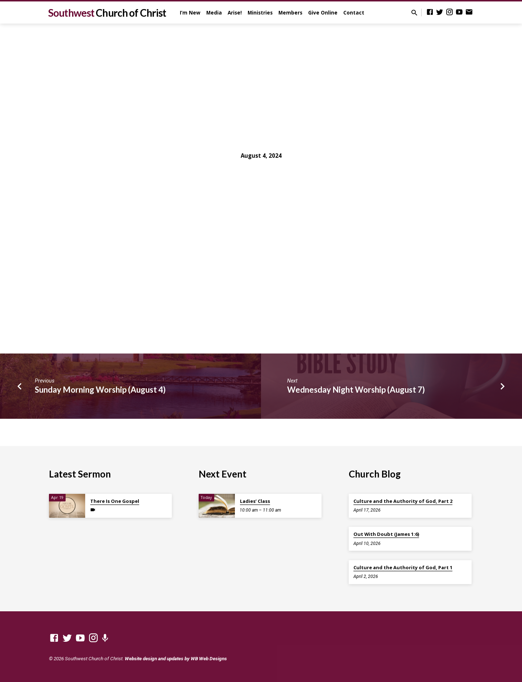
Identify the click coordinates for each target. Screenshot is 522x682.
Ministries (260, 12)
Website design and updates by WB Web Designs (176, 658)
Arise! (235, 12)
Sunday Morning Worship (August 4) (100, 389)
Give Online (322, 12)
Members (290, 12)
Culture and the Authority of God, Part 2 (402, 501)
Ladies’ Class (255, 501)
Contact (353, 12)
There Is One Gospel (114, 501)
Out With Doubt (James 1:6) (386, 534)
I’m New (190, 12)
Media (214, 12)
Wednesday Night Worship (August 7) (356, 389)
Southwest (107, 13)
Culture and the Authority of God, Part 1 (402, 567)
